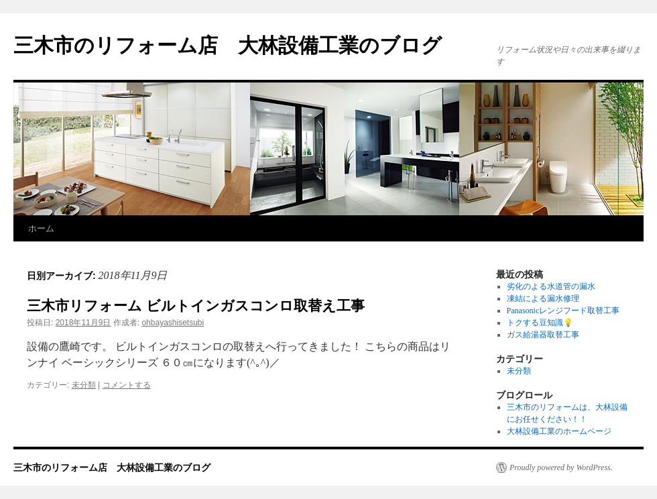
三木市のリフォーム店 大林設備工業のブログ (227, 45)
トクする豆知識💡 (540, 322)
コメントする (127, 385)
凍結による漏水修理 (543, 298)
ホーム (41, 228)
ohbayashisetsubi (172, 322)
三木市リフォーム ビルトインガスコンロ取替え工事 (196, 305)
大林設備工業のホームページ (559, 431)
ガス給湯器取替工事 (543, 334)
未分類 (84, 385)
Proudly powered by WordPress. (561, 467)
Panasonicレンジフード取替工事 (563, 310)
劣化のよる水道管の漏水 (551, 286)
